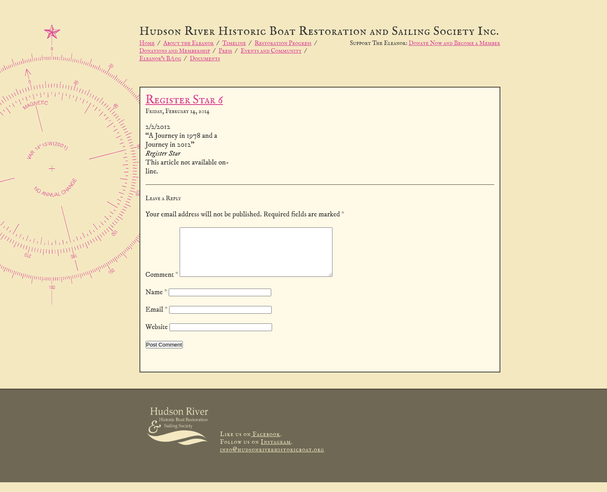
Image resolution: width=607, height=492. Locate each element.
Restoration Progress (283, 43)
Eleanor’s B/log (160, 58)
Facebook (265, 444)
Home (147, 43)
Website (157, 336)
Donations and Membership (174, 51)
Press (225, 51)
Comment (162, 284)
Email (157, 319)
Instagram (276, 452)
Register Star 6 (184, 100)
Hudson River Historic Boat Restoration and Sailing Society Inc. (319, 31)
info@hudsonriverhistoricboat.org (272, 459)
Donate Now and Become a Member (454, 43)
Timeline (234, 43)
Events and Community (271, 51)
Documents (205, 58)
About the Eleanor (188, 43)
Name (156, 301)
